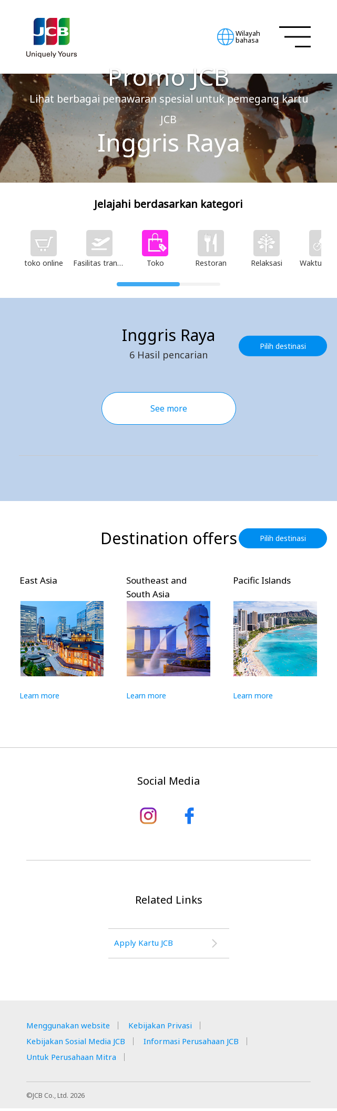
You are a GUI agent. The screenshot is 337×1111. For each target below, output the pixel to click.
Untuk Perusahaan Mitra (75, 1059)
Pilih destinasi (284, 346)
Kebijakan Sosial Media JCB (80, 1043)
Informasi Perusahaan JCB (206, 1043)
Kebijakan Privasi (171, 1028)
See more (168, 408)
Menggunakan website (71, 1028)
